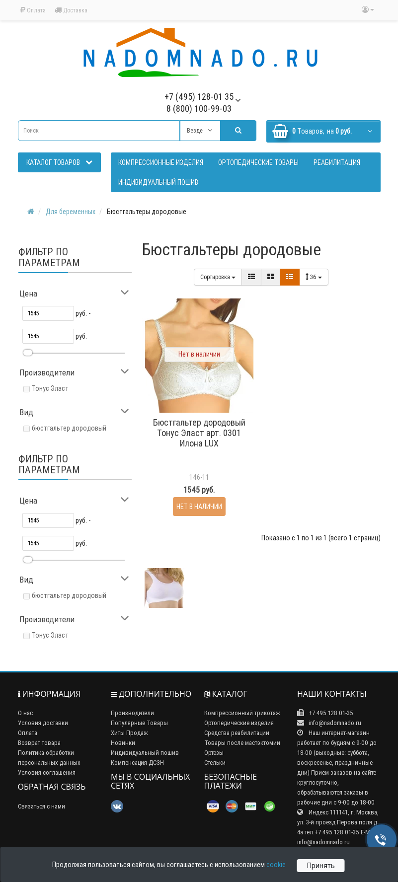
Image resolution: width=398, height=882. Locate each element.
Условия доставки (43, 723)
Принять (321, 866)
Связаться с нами (41, 806)
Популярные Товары (139, 723)
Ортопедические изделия (239, 723)
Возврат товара (39, 742)
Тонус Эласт (50, 388)
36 (314, 277)
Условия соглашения (47, 772)
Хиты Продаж (129, 733)
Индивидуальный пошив (145, 752)
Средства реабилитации (236, 733)
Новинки (123, 742)
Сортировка (218, 277)
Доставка (71, 10)
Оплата (33, 10)
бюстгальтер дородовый (69, 428)
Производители (132, 713)
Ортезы (214, 752)
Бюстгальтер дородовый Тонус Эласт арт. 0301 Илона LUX (199, 433)
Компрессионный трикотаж (242, 713)
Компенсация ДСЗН (137, 762)
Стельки (215, 762)
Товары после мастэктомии (242, 742)
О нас (25, 713)
